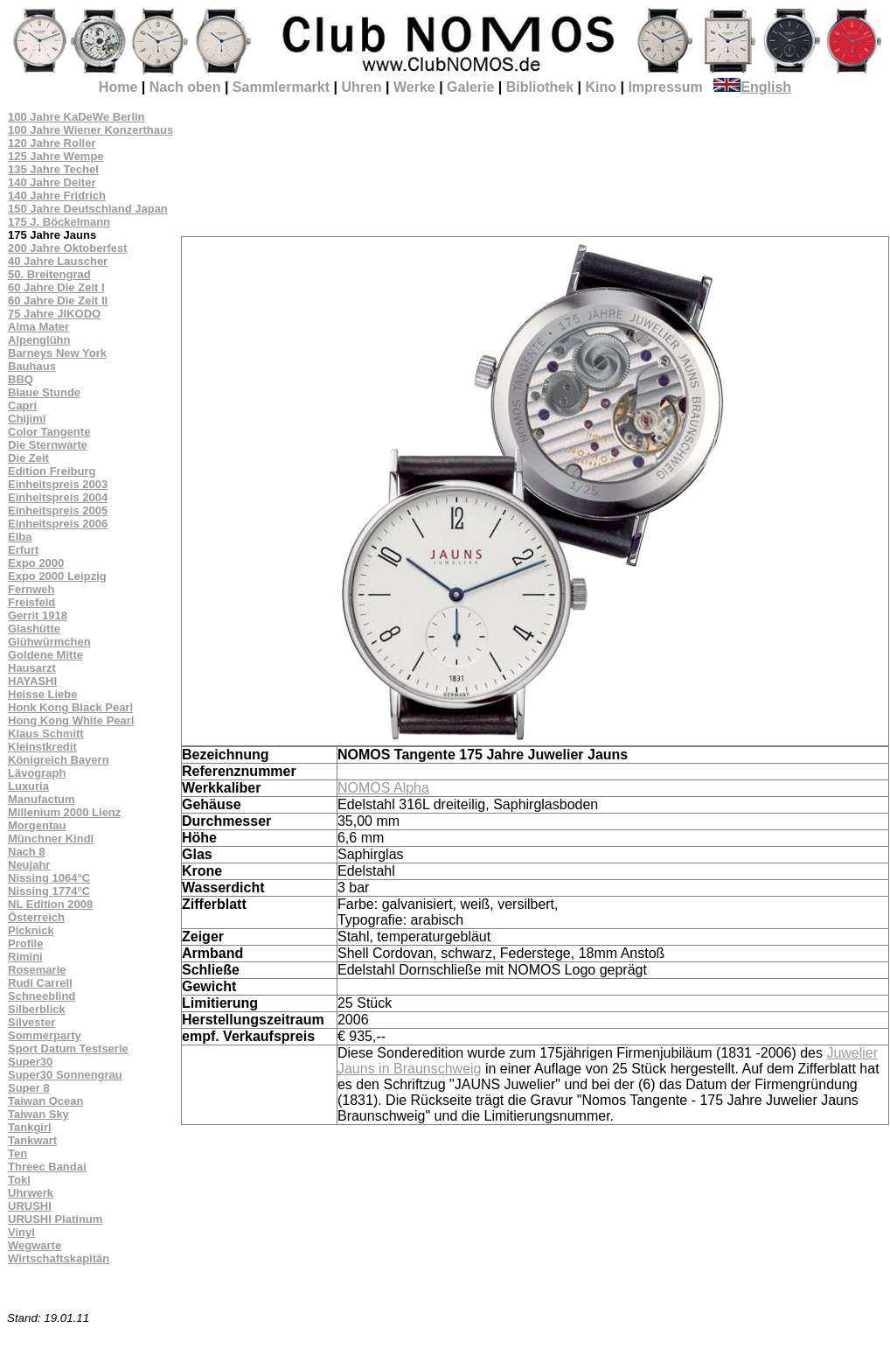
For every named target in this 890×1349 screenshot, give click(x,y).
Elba (19, 536)
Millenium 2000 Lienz (64, 812)
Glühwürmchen (49, 641)
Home (118, 87)
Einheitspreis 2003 (58, 484)
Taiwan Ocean (45, 1101)
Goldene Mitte (45, 654)
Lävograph (37, 772)
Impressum (665, 87)
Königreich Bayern (58, 759)
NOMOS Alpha (383, 787)
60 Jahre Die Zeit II (58, 300)
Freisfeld (31, 602)
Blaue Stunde (44, 392)
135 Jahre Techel (53, 169)
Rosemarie (37, 969)
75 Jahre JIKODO (54, 313)
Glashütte (34, 628)
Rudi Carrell (40, 982)
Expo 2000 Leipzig (57, 576)
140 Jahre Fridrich (57, 195)
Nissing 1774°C (49, 891)
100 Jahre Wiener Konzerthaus (90, 129)
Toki (19, 1179)
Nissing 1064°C (49, 877)
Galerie (470, 87)
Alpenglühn (39, 339)
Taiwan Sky (38, 1114)
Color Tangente (49, 431)
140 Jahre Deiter (51, 182)
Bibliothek (540, 87)
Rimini (25, 956)
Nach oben (185, 87)
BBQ (20, 379)
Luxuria (28, 786)
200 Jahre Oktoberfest (68, 248)
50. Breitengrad (49, 274)
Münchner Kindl (51, 838)
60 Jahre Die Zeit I (56, 287)
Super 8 (29, 1087)
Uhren (361, 87)
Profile (25, 943)
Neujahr (29, 864)
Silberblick (37, 1009)
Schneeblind (41, 996)
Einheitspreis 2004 (58, 497)
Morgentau (37, 825)
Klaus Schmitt (46, 733)
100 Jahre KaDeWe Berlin (76, 116)
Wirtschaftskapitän (58, 1258)
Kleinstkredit (42, 746)
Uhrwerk (30, 1192)
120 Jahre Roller (51, 143)
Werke (414, 87)
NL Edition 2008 (50, 904)
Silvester (31, 1022)
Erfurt (23, 549)
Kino (600, 87)
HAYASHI (32, 681)
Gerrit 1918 (37, 615)
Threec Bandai (47, 1166)
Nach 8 (26, 851)
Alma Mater (38, 326)
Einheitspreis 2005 (58, 510)
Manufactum (41, 799)
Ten (17, 1153)
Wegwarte (34, 1245)
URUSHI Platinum (55, 1219)
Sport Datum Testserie (68, 1048)
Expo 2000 (36, 563)
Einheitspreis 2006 (58, 523)
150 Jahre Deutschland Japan (88, 208)
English (752, 87)
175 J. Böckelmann (59, 221)
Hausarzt (32, 667)
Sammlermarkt (281, 87)
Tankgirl (30, 1127)
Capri (22, 405)
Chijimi (26, 418)
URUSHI (30, 1206)
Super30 (30, 1061)
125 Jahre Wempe (56, 156)
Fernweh (31, 589)
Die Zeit (28, 458)
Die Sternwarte (47, 444)
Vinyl (21, 1232)
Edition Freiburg (51, 471)
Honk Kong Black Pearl (70, 707)
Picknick (31, 930)
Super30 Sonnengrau (65, 1074)
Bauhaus (32, 366)
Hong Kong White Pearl (71, 720)
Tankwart (32, 1140)
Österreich (36, 917)
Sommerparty (44, 1035)
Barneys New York (57, 353)
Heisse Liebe (43, 694)
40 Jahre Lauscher (58, 261)
